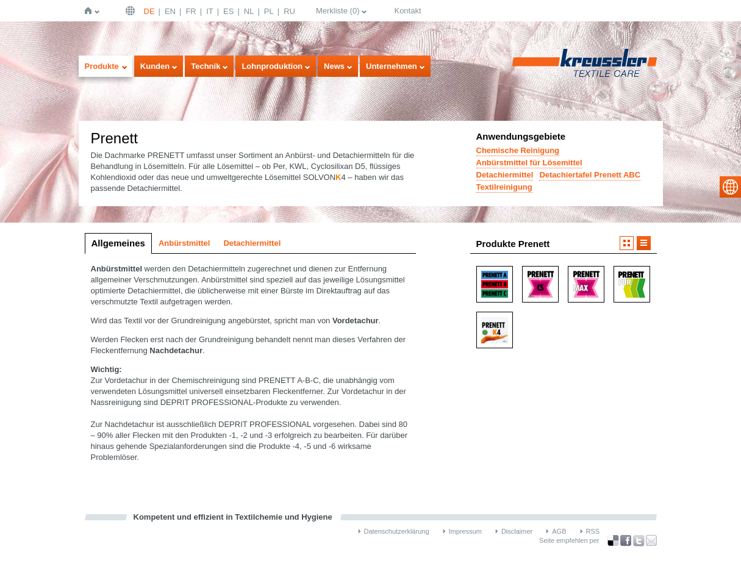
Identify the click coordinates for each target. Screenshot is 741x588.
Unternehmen (391, 66)
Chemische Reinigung (518, 150)
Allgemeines (118, 243)
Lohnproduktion (272, 66)
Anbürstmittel (184, 243)
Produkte (102, 66)
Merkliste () (338, 10)
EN (170, 11)
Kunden (155, 66)
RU (289, 11)
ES (228, 11)
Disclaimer (516, 531)
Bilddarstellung (627, 243)
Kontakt (407, 10)
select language (730, 187)
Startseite (90, 10)
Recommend (651, 540)
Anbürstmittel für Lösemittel (529, 162)
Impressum (465, 531)
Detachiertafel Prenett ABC (589, 174)
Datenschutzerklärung (396, 531)
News (334, 66)
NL (249, 11)
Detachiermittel (505, 174)
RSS (593, 531)
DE (149, 11)
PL (269, 11)
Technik (205, 66)
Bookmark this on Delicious (613, 540)
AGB (559, 531)
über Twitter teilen (638, 541)
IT (209, 11)
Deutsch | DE (132, 10)
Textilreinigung (504, 187)
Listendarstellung (644, 243)
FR (190, 11)
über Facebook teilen (625, 541)
